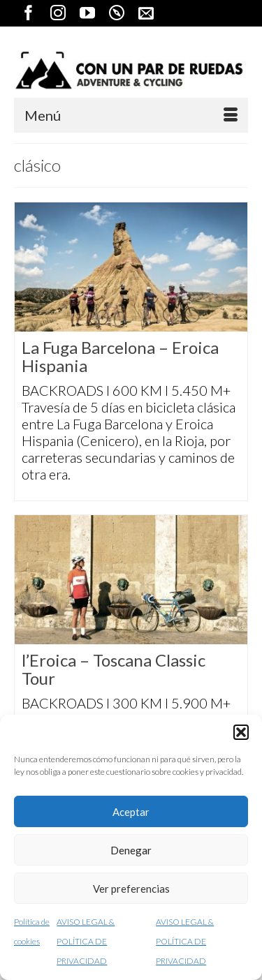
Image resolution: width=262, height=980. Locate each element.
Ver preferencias (131, 888)
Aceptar (131, 811)
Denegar (131, 850)
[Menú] (131, 115)
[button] (241, 732)
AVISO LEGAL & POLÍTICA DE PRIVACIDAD (86, 941)
